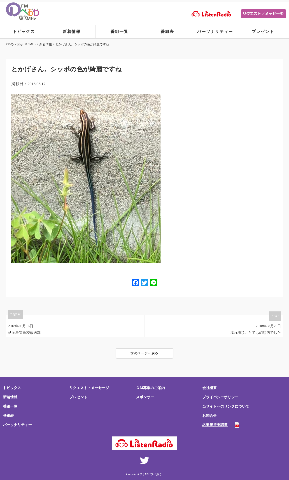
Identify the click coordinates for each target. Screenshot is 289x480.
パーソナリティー (215, 31)
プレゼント (263, 31)
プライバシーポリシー (220, 397)
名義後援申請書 (215, 425)
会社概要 (209, 388)
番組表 (167, 31)
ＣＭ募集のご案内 (150, 388)
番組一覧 (119, 31)
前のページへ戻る (144, 353)
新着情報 (72, 31)
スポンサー (145, 397)
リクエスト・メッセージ (89, 388)
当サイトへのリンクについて (225, 406)
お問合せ (209, 415)
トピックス (24, 31)
